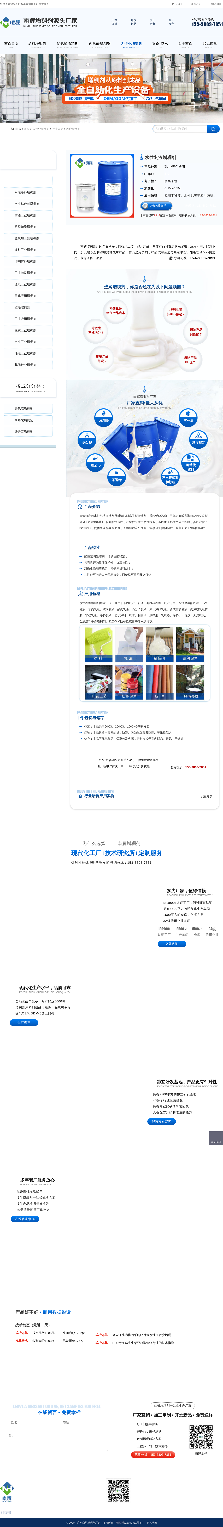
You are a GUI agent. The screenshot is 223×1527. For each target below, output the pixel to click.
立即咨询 (171, 944)
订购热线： (199, 205)
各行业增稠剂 (41, 128)
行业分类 (57, 128)
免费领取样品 (198, 760)
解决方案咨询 (161, 1121)
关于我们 (176, 4)
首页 (27, 128)
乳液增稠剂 (73, 128)
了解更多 (206, 796)
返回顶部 (216, 1142)
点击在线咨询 (175, 760)
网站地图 (215, 4)
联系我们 (196, 4)
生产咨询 (24, 1022)
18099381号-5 (129, 1522)
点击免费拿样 (158, 205)
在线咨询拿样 (25, 1219)
